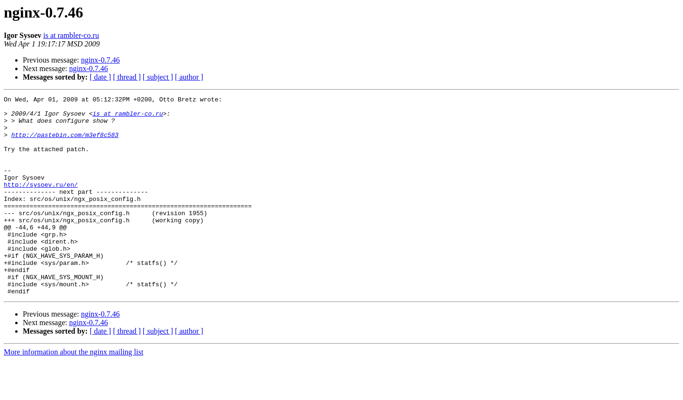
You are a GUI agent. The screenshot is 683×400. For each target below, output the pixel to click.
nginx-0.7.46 (100, 60)
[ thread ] (127, 77)
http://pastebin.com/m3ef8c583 (65, 143)
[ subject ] (158, 77)
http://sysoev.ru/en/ (41, 203)
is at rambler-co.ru (71, 35)
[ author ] (189, 77)
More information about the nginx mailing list (73, 392)
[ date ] (100, 77)
